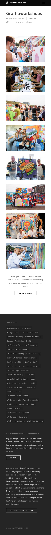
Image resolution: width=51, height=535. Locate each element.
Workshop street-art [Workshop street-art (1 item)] (35, 421)
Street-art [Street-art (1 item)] (25, 370)
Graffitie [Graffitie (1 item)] (10, 349)
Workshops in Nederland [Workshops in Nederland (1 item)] (17, 417)
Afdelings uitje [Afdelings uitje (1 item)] (13, 328)
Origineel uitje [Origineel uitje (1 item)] (13, 370)
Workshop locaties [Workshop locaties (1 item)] (31, 400)
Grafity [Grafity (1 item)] (17, 366)
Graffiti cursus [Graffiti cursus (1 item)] (31, 345)
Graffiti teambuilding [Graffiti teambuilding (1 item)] (15, 353)
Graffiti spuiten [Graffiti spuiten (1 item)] (22, 349)
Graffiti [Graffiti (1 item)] (28, 341)
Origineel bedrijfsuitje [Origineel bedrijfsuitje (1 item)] (31, 366)
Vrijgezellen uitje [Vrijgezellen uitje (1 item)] (29, 383)
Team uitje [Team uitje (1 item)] (30, 375)
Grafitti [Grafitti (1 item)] (10, 366)
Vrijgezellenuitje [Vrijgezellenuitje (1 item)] (13, 383)
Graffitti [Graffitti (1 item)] (10, 362)
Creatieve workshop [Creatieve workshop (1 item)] (15, 337)
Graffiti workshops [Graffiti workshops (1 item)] (14, 358)
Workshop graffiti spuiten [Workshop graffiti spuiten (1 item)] (17, 396)
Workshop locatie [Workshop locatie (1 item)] (14, 400)
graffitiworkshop (16, 18)
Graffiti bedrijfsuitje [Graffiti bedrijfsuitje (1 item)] (15, 345)
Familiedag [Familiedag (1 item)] (19, 341)
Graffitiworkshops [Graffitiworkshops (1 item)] (31, 358)
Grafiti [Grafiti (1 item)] (35, 362)
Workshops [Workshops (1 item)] (30, 404)
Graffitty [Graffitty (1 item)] (27, 362)
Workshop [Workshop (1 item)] (31, 387)
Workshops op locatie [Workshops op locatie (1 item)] (16, 421)
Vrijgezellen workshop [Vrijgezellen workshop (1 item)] (16, 387)
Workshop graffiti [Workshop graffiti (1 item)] (14, 391)
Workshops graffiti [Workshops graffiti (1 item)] (14, 408)
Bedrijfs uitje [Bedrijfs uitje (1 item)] (12, 332)
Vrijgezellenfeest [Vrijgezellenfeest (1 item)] (28, 379)
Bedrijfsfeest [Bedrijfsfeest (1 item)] (26, 328)
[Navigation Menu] (43, 3)
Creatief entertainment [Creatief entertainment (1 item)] (29, 332)
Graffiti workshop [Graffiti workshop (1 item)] (33, 353)
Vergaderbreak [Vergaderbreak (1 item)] (13, 379)
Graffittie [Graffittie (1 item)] (18, 362)
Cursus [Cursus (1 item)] (10, 341)
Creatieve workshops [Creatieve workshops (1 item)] (33, 337)
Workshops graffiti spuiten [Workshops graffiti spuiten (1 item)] (18, 412)
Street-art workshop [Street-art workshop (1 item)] (15, 375)
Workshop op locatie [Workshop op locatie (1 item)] (15, 404)
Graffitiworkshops (24, 22)
